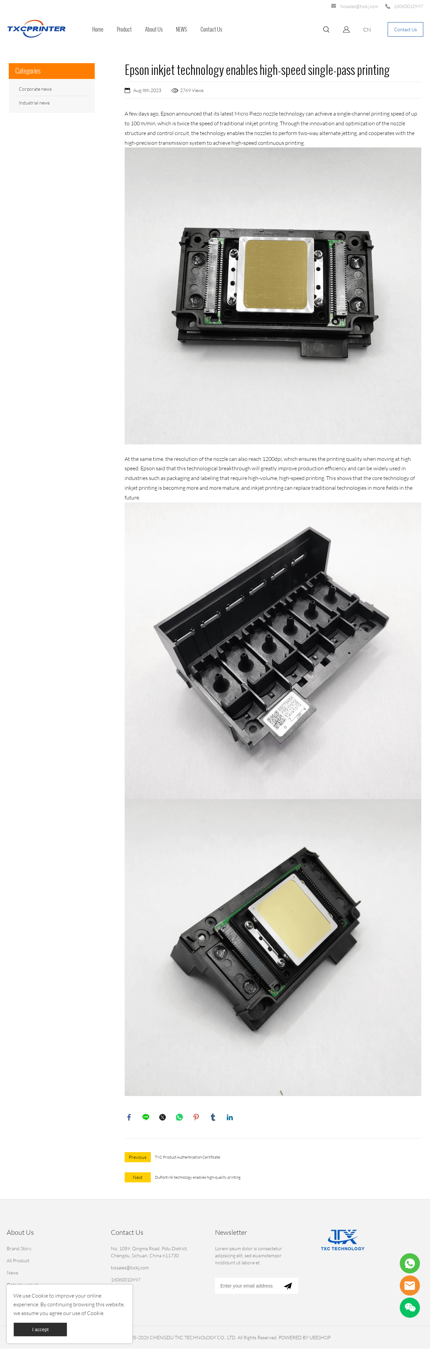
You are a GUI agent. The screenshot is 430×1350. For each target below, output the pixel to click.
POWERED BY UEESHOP (304, 1339)
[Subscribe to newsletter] (287, 1287)
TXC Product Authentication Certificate (187, 1158)
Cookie (40, 1295)
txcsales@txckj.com (359, 6)
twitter (163, 1118)
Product (124, 29)
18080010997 (408, 6)
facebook (130, 1118)
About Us (154, 29)
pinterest (197, 1118)
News (12, 1274)
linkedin (230, 1118)
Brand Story (19, 1250)
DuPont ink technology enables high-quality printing (198, 1178)
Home (97, 29)
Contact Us (211, 29)
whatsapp (180, 1118)
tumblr (214, 1118)
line (146, 1118)
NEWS (181, 29)
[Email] (246, 1287)
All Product (18, 1262)
